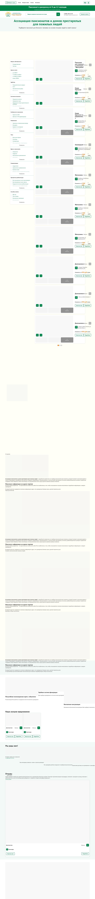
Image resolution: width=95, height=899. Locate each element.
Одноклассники (88, 2)
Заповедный (63, 124)
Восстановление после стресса (20, 182)
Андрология (15, 166)
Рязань (37, 848)
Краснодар (11, 612)
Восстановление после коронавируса (21, 180)
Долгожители (63, 207)
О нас (19, 2)
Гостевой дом (16, 141)
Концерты (15, 125)
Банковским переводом (18, 198)
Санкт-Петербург (43, 848)
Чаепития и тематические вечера (20, 123)
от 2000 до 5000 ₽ (17, 76)
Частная (14, 66)
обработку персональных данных (17, 806)
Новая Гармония (64, 83)
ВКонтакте (85, 2)
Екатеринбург (13, 848)
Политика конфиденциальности (12, 860)
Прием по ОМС (16, 114)
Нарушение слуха (17, 101)
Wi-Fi (14, 86)
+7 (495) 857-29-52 (9, 638)
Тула (54, 848)
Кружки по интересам (18, 127)
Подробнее (80, 75)
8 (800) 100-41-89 (68, 13)
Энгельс (57, 848)
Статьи (32, 2)
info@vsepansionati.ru (10, 874)
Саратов (49, 848)
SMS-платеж (15, 196)
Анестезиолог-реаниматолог (19, 155)
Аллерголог (15, 151)
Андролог (15, 153)
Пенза (34, 848)
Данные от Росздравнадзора (19, 116)
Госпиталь (15, 139)
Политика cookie (39, 860)
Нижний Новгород (29, 848)
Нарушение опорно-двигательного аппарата (21, 103)
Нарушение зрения (17, 99)
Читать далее (8, 659)
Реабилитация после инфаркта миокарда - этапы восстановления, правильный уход (25, 835)
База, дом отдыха (17, 137)
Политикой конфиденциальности (18, 808)
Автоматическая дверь (18, 88)
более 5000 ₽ (16, 78)
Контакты (37, 2)
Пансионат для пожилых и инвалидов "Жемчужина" (67, 63)
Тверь (52, 848)
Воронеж (7, 848)
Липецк (23, 848)
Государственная (16, 64)
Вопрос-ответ (25, 2)
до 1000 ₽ (15, 72)
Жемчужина (63, 145)
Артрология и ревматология (19, 167)
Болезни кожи (16, 169)
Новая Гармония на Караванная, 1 (65, 103)
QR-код (14, 194)
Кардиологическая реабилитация (20, 184)
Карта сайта (8, 859)
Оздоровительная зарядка (19, 85)
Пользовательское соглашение (27, 860)
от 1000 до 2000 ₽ (17, 74)
